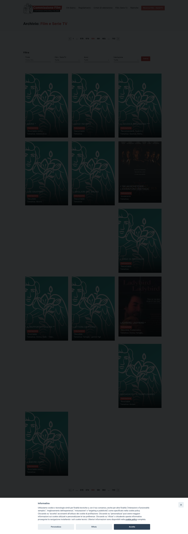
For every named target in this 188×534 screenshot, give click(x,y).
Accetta (132, 527)
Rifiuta (94, 527)
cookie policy (131, 519)
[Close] (181, 504)
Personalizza (56, 527)
